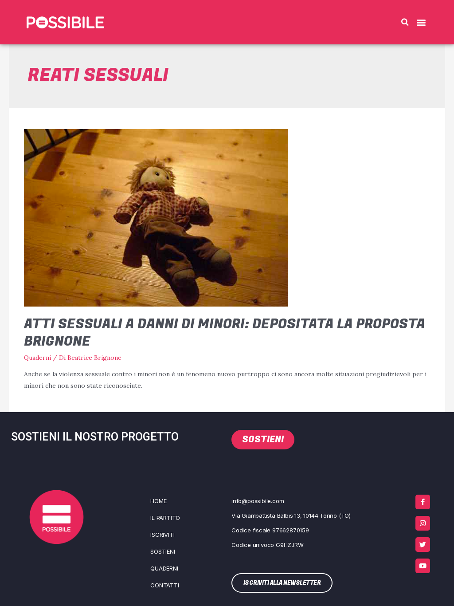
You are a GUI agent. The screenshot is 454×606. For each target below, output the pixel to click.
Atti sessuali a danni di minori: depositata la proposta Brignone (224, 333)
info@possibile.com (257, 500)
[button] (404, 22)
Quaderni (37, 358)
